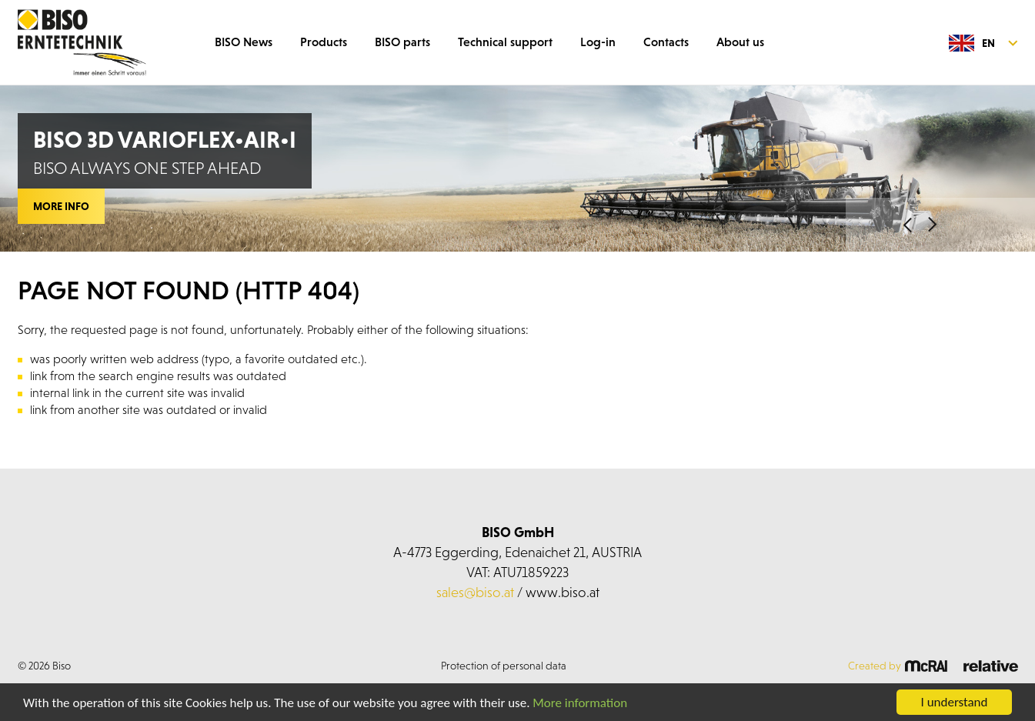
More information (580, 703)
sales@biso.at (475, 592)
